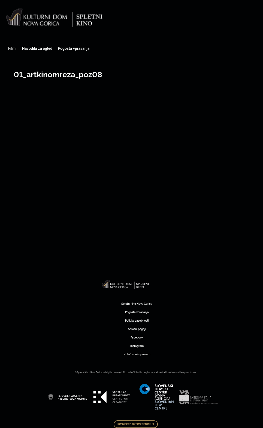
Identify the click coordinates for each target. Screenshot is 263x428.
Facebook (137, 337)
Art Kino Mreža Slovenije (125, 284)
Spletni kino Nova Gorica (136, 303)
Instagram (137, 345)
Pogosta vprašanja (73, 48)
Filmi (12, 48)
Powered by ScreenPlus (135, 424)
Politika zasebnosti (137, 320)
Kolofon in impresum (137, 354)
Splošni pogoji (137, 329)
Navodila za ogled (37, 48)
